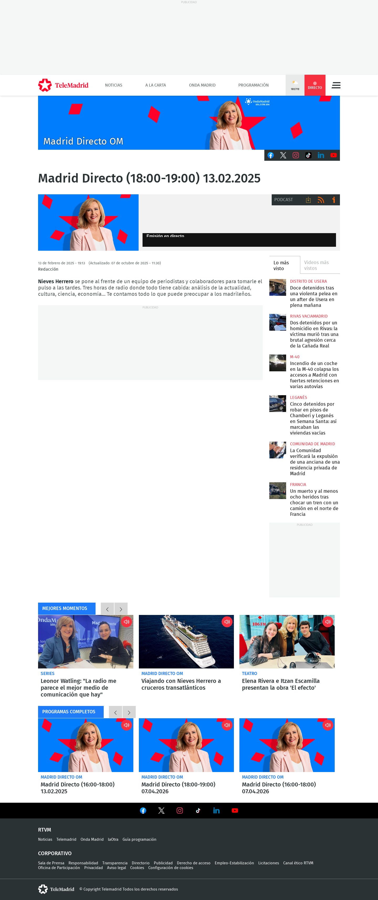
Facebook (270, 155)
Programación (253, 85)
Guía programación (139, 840)
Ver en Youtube (235, 810)
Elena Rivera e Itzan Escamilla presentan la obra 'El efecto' (287, 641)
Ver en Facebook (143, 811)
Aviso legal (116, 868)
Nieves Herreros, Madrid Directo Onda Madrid (88, 222)
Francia (298, 485)
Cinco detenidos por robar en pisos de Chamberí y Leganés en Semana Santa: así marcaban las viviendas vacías (277, 403)
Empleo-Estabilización (234, 863)
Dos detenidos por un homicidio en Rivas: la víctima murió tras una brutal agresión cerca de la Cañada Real (277, 322)
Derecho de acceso (194, 863)
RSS (321, 199)
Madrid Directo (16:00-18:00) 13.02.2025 (85, 745)
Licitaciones (268, 863)
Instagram (296, 155)
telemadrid (56, 889)
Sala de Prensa (51, 863)
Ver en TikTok (198, 811)
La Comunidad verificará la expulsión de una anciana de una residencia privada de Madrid (277, 450)
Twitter (283, 155)
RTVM (44, 830)
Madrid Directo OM (162, 673)
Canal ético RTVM (298, 863)
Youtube (333, 155)
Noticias (113, 85)
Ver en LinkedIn (216, 810)
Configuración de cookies (170, 868)
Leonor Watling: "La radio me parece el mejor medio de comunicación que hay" (85, 641)
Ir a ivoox (333, 199)
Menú (336, 85)
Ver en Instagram (180, 810)
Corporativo (55, 853)
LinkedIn (321, 155)
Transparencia (115, 863)
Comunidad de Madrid (312, 444)
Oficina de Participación (59, 868)
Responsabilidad (83, 863)
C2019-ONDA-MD (189, 123)
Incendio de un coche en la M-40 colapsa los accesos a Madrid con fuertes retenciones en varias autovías (277, 363)
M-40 (295, 357)
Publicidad (163, 863)
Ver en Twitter (161, 811)
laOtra (113, 840)
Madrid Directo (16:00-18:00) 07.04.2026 (287, 745)
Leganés (298, 397)
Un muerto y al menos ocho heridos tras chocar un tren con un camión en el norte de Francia (277, 490)
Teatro (249, 673)
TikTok (308, 155)
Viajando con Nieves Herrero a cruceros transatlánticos (186, 641)
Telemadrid (66, 840)
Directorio (141, 863)
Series (48, 673)
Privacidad (93, 868)
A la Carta (155, 85)
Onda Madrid (202, 85)
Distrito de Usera (308, 281)
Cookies (137, 868)
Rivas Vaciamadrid (309, 316)
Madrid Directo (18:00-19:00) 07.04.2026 (186, 745)
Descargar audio (308, 199)
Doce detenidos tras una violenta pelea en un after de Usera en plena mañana (277, 287)
